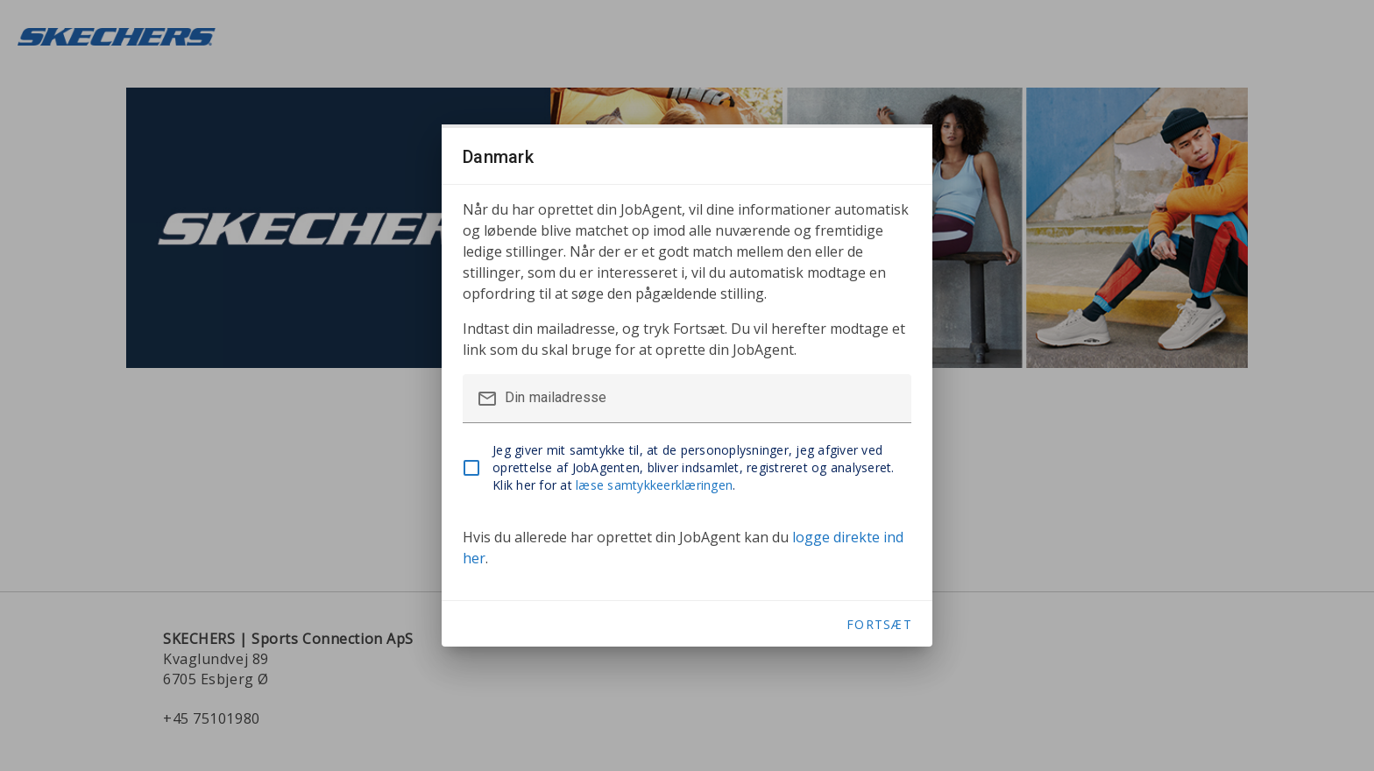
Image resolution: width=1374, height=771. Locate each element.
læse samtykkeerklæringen (654, 485)
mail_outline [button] (487, 398)
